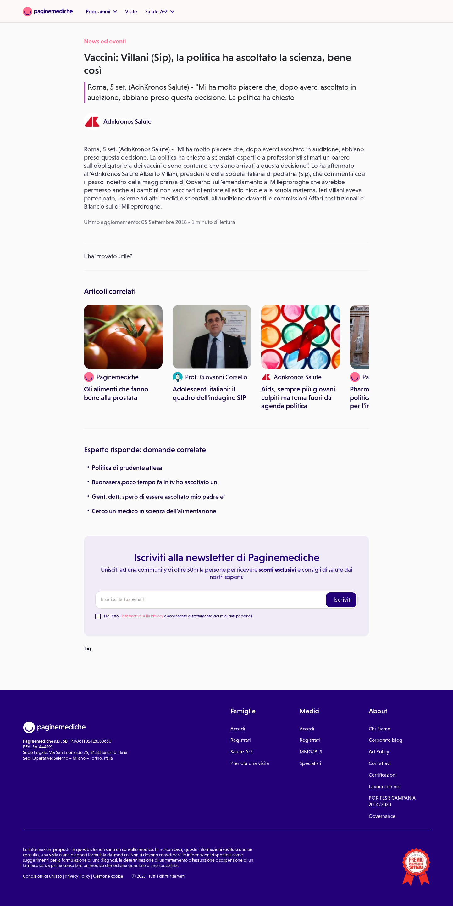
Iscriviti (342, 599)
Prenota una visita (249, 763)
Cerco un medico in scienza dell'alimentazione (154, 511)
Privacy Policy (77, 876)
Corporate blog (385, 740)
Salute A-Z (159, 11)
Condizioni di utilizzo (42, 876)
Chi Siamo (379, 728)
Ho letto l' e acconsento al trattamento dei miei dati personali (178, 616)
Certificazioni (383, 775)
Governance (382, 816)
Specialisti (310, 763)
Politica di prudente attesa (127, 467)
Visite (131, 11)
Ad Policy (379, 751)
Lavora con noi (385, 786)
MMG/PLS (311, 751)
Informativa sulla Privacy (142, 616)
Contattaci (380, 763)
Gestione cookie (108, 876)
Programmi (101, 11)
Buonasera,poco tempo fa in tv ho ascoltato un (154, 482)
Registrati (240, 740)
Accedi (237, 728)
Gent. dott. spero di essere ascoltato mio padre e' (158, 496)
